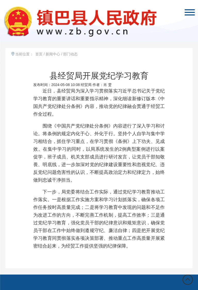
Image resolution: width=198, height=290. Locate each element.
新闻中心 (53, 54)
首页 (39, 54)
